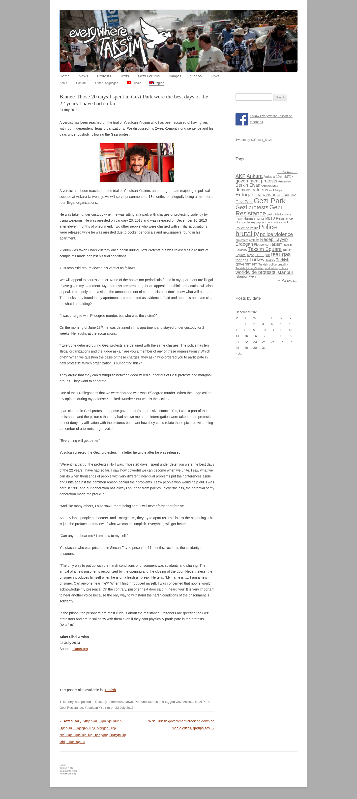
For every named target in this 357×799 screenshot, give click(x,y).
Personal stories (146, 702)
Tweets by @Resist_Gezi (253, 140)
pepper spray (264, 222)
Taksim (276, 244)
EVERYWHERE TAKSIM (275, 195)
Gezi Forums (149, 76)
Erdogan (245, 194)
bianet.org (80, 649)
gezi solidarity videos (279, 214)
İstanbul (284, 272)
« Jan (239, 353)
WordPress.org (68, 773)
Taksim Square (265, 249)
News (83, 76)
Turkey (257, 259)
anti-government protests (264, 178)
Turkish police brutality (273, 264)
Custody (101, 702)
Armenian (284, 181)
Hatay (239, 218)
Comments (68, 770)
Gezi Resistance (71, 708)
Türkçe (134, 83)
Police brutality (247, 228)
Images (175, 76)
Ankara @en (273, 176)
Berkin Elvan (248, 185)
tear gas (281, 254)
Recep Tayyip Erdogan (262, 242)
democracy (270, 185)
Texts (124, 76)
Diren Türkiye (273, 190)
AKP (241, 176)
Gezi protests (252, 207)
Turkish (110, 690)
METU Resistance (279, 218)
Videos (196, 76)
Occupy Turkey (245, 222)
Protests (104, 76)
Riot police (261, 244)
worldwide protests (276, 268)
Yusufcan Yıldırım (97, 708)
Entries (66, 768)
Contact (81, 83)
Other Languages (106, 83)
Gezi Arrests (184, 702)
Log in (63, 765)
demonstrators (250, 189)
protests (254, 239)
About (63, 83)
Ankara (255, 176)
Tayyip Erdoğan (258, 255)
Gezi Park (202, 702)
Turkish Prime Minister (250, 268)
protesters (242, 239)
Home (65, 76)
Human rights (254, 218)
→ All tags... (287, 172)
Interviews (116, 702)
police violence (276, 234)
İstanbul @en (246, 276)
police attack (281, 222)
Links (215, 76)
